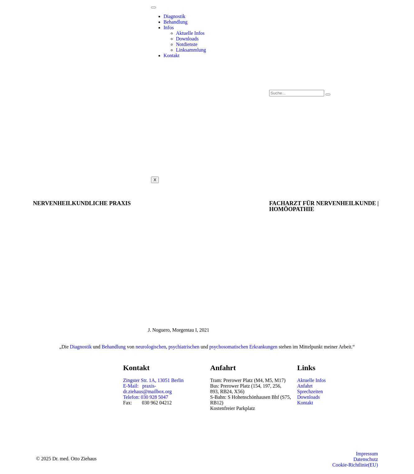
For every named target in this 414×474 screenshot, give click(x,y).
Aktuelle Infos (190, 33)
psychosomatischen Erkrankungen (243, 346)
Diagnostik (174, 16)
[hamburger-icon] (153, 7)
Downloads (187, 38)
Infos (168, 27)
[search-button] (327, 94)
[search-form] (296, 93)
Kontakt (171, 55)
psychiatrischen (184, 346)
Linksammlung (191, 50)
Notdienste (186, 44)
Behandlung (175, 22)
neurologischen (151, 346)
